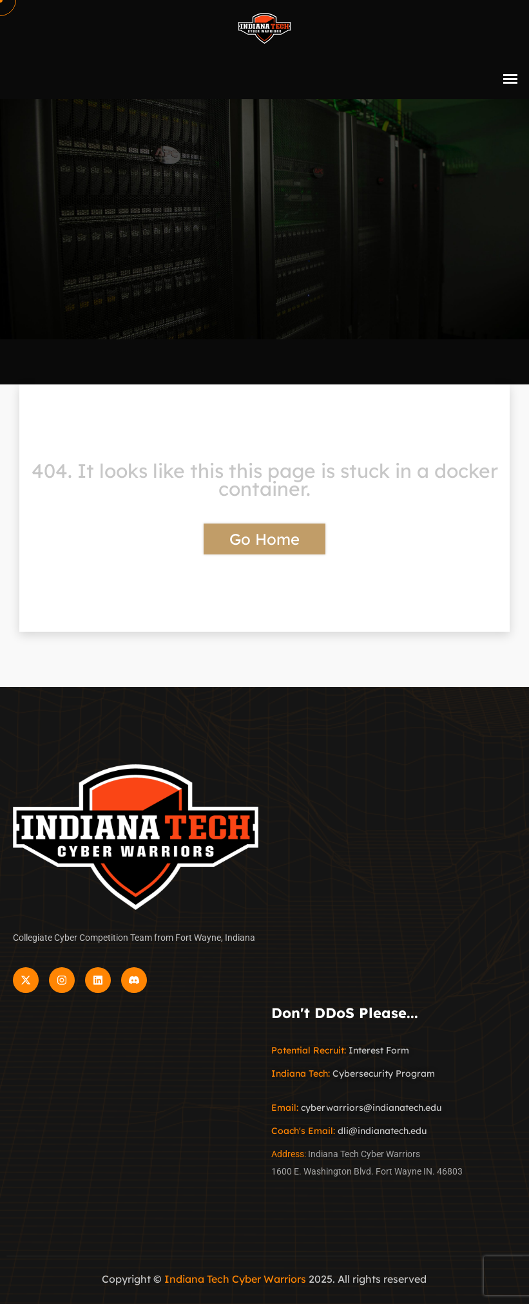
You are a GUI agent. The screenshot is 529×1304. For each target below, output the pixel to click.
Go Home (264, 539)
